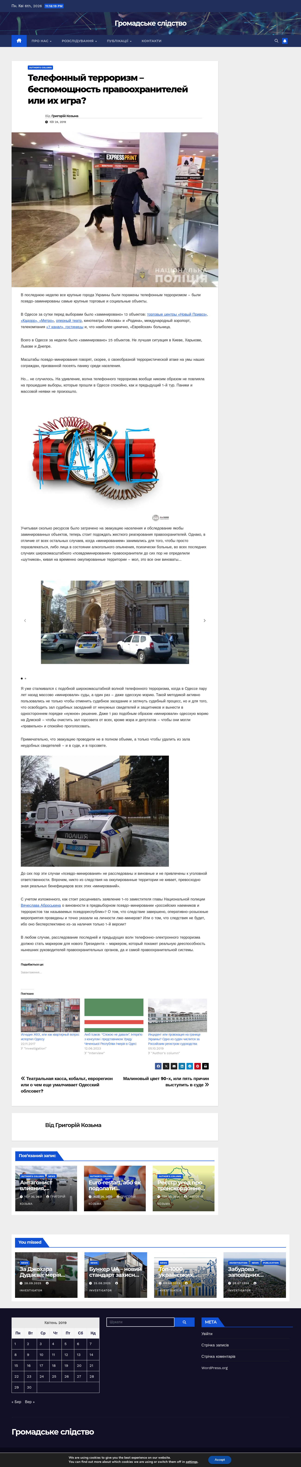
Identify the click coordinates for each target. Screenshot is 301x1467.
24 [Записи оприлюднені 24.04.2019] (42, 1376)
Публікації (118, 41)
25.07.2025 (242, 1283)
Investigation (238, 1262)
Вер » (30, 1402)
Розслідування (78, 41)
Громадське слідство (150, 23)
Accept (220, 1460)
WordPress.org (215, 1368)
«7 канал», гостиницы (64, 327)
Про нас (41, 41)
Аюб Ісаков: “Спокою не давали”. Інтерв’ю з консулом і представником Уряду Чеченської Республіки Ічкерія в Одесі (113, 1039)
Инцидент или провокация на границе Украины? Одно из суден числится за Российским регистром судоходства (174, 1039)
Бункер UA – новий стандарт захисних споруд (115, 1275)
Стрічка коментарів (219, 1356)
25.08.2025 (103, 1283)
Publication (271, 1262)
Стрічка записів (215, 1345)
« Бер (16, 1402)
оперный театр (69, 320)
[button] (276, 41)
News (51, 1176)
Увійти (207, 1334)
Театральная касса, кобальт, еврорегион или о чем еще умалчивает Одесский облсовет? (67, 1085)
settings (191, 1462)
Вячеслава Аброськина (41, 905)
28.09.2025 (33, 1283)
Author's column (40, 67)
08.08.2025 (172, 1283)
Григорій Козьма (64, 116)
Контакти (151, 41)
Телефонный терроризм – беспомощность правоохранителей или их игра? (108, 89)
